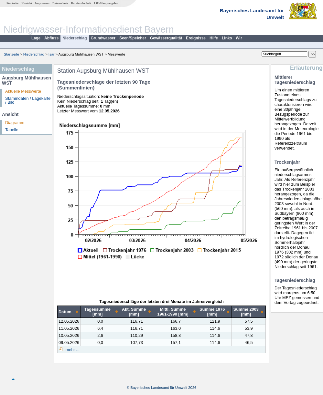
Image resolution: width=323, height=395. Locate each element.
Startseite (12, 3)
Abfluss (51, 38)
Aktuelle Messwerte (23, 91)
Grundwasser (103, 38)
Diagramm (14, 122)
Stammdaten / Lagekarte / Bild (27, 100)
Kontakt (27, 3)
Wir (239, 38)
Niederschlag (74, 38)
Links (227, 38)
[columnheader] (69, 312)
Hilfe (214, 38)
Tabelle (11, 129)
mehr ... (72, 349)
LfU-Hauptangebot (106, 3)
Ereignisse (196, 38)
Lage (35, 38)
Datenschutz (60, 3)
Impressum (42, 3)
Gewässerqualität (166, 38)
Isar (51, 54)
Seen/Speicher (132, 38)
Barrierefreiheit (81, 3)
